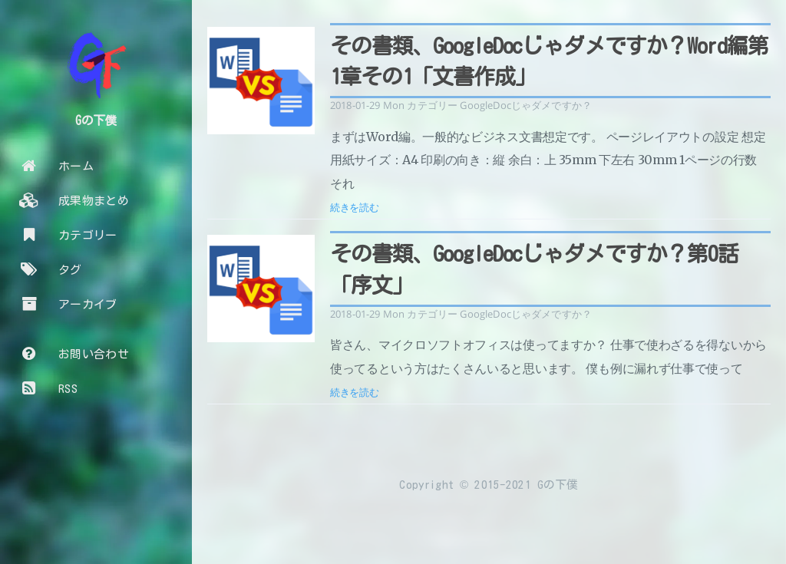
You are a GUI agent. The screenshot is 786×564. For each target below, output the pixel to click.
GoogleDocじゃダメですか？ (526, 105)
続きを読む (354, 207)
